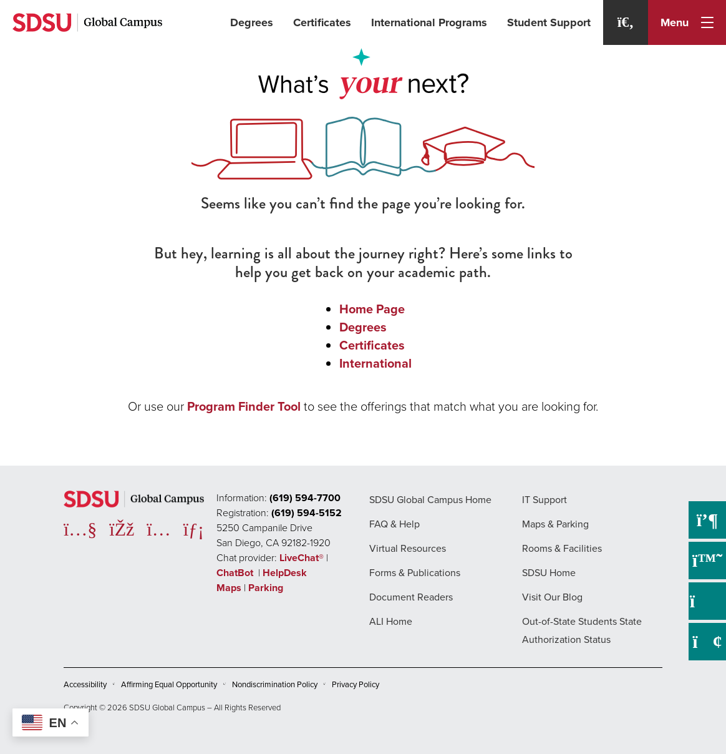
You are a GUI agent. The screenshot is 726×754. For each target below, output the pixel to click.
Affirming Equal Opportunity (169, 684)
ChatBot (236, 573)
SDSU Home (549, 573)
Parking (265, 587)
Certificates (322, 22)
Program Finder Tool (244, 406)
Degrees (251, 22)
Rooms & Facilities (562, 548)
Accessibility (85, 684)
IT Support (544, 499)
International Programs (429, 22)
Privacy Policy (355, 684)
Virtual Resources (407, 548)
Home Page (372, 309)
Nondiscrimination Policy (274, 684)
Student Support (549, 22)
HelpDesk (286, 573)
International (375, 363)
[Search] (625, 22)
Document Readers (411, 597)
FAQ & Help (394, 524)
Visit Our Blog (552, 597)
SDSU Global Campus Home (430, 499)
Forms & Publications (414, 573)
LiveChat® (301, 558)
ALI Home (390, 621)
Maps (228, 587)
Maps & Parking (555, 524)
